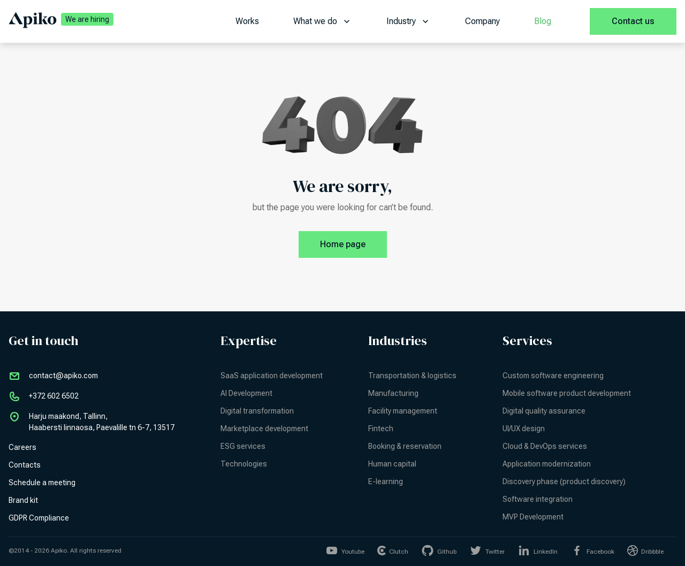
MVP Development (533, 517)
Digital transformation (257, 411)
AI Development (246, 393)
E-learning (385, 481)
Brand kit (23, 500)
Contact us (633, 21)
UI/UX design (524, 428)
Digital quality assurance (544, 411)
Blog (542, 21)
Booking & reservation (405, 446)
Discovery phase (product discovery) (564, 481)
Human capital (392, 464)
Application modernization (547, 464)
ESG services (242, 446)
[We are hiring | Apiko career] (85, 21)
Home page (353, 244)
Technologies (243, 464)
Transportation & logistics (412, 375)
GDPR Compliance (39, 518)
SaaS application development (271, 375)
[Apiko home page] (33, 21)
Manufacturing (393, 393)
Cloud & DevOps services (545, 446)
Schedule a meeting (42, 482)
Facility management (402, 411)
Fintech (380, 428)
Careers (22, 447)
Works (247, 21)
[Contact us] (633, 21)
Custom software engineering (553, 375)
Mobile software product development (567, 393)
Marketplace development (264, 428)
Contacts (25, 465)
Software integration (538, 499)
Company (482, 21)
